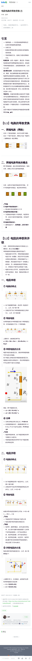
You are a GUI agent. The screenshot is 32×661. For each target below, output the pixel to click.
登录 (30, 2)
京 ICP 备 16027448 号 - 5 (16, 651)
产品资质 (16, 652)
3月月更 (4, 610)
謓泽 (6, 14)
